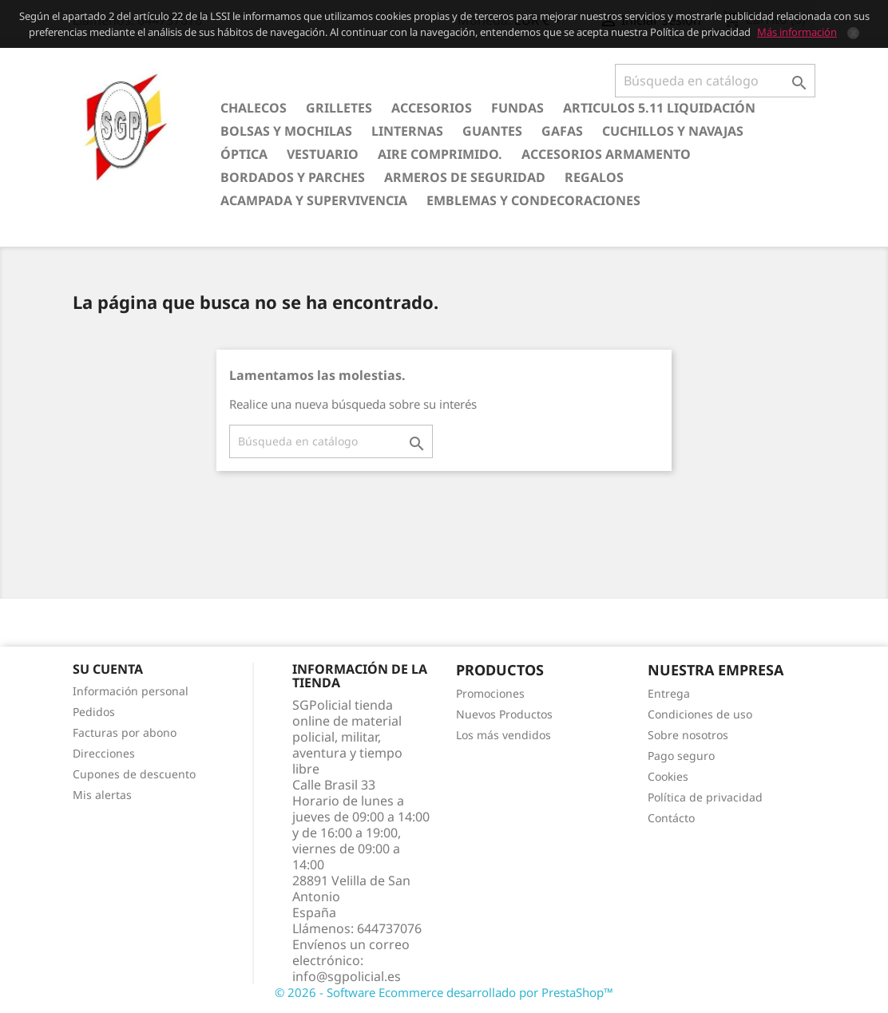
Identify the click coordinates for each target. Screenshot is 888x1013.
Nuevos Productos (504, 714)
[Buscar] (715, 80)
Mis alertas (102, 794)
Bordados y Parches (292, 177)
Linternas (407, 131)
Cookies (668, 776)
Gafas (562, 131)
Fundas (517, 108)
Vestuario (323, 154)
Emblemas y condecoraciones (533, 200)
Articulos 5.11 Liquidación (659, 108)
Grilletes (339, 108)
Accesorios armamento (606, 154)
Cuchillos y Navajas (672, 131)
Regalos (594, 177)
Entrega (669, 693)
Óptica (244, 154)
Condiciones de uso (700, 714)
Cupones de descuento (134, 774)
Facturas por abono (124, 732)
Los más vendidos (503, 734)
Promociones (490, 693)
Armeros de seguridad (464, 177)
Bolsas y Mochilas (286, 131)
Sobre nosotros (688, 734)
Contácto (671, 817)
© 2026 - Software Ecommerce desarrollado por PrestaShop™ (444, 992)
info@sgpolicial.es (346, 976)
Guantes (492, 131)
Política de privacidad (705, 797)
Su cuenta (108, 669)
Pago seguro (681, 755)
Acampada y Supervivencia (313, 200)
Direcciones (104, 753)
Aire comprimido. (440, 154)
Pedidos (94, 711)
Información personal (130, 690)
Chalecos (253, 108)
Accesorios (431, 108)
